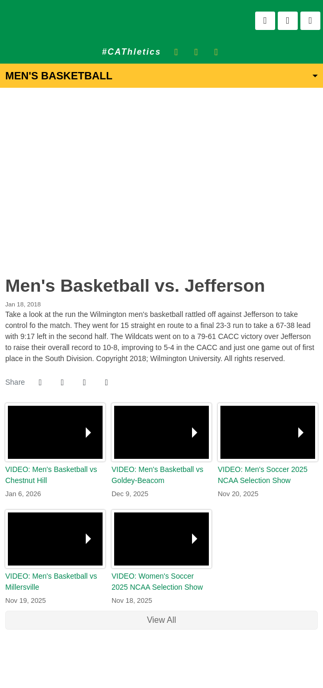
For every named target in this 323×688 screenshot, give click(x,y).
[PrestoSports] (194, 661)
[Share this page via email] (84, 383)
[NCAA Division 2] (168, 661)
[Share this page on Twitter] (62, 383)
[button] (106, 383)
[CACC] (181, 661)
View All (161, 619)
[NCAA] (154, 661)
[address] (128, 661)
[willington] (141, 661)
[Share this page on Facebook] (40, 383)
